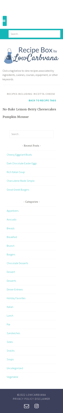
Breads (10, 228)
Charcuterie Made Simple (21, 180)
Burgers (11, 254)
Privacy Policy (23, 398)
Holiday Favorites (16, 298)
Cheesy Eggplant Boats (19, 154)
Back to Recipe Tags (42, 100)
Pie (8, 324)
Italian (10, 306)
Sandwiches (13, 333)
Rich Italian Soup (16, 172)
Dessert (11, 271)
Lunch (10, 315)
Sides (10, 341)
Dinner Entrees (15, 289)
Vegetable (12, 376)
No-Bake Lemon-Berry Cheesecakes (29, 109)
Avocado (11, 219)
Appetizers (12, 210)
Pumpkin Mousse (16, 117)
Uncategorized (15, 368)
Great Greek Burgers (18, 189)
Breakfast (12, 237)
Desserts (11, 280)
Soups (10, 359)
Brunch (10, 245)
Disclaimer (42, 398)
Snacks (10, 350)
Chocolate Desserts (17, 263)
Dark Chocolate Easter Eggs (22, 163)
